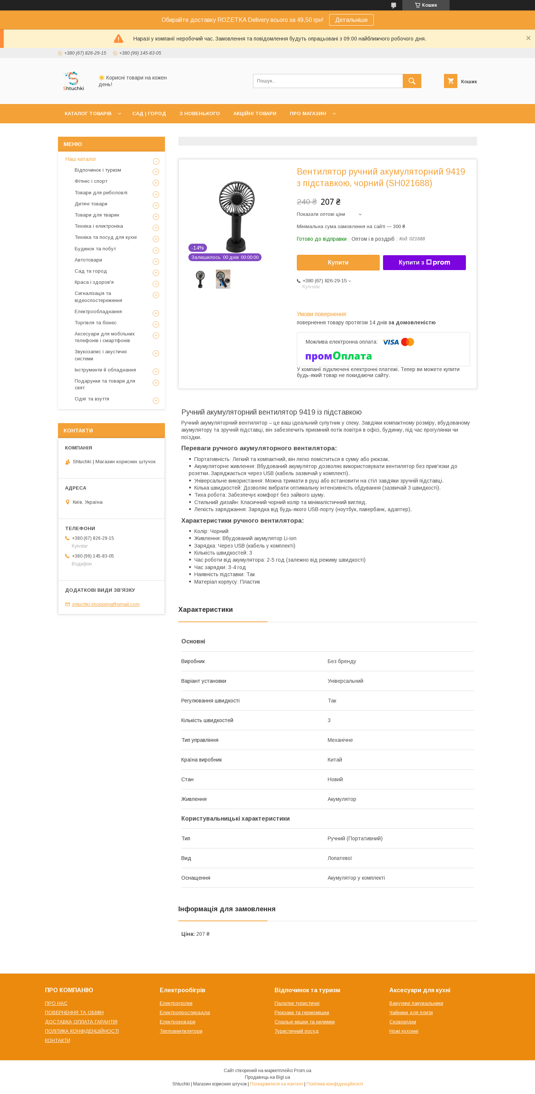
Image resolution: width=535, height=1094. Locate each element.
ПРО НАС (56, 1003)
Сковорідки (402, 1022)
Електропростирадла (185, 1012)
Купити (338, 262)
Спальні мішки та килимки (305, 1022)
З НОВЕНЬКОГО (199, 113)
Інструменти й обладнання (105, 370)
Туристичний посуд (297, 1031)
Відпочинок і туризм (98, 170)
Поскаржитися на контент (276, 1084)
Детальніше (351, 20)
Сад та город (91, 271)
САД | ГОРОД (149, 113)
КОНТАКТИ (57, 1040)
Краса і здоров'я (94, 282)
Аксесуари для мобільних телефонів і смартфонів (105, 337)
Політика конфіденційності (335, 1084)
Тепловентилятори (181, 1031)
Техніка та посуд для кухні (106, 237)
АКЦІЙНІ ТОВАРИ (254, 113)
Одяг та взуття (92, 399)
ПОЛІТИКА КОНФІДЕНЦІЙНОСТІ (82, 1031)
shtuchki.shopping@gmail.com (106, 604)
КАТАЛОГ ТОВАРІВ (88, 113)
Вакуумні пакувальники (416, 1003)
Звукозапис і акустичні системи (101, 355)
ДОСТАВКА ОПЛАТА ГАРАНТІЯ (81, 1022)
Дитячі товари (91, 204)
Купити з (424, 262)
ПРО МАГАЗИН (308, 113)
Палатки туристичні (297, 1003)
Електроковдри (177, 1022)
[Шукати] (412, 81)
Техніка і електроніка (99, 226)
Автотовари (88, 260)
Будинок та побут (95, 248)
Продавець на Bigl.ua (267, 1077)
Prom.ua (302, 1070)
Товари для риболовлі (101, 192)
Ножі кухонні (403, 1031)
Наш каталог (80, 159)
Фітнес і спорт (91, 181)
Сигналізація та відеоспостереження (98, 296)
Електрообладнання (98, 311)
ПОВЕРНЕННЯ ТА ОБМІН (74, 1012)
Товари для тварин (97, 215)
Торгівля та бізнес (96, 322)
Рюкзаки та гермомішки (302, 1012)
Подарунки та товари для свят (105, 384)
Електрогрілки (176, 1003)
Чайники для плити (411, 1012)
